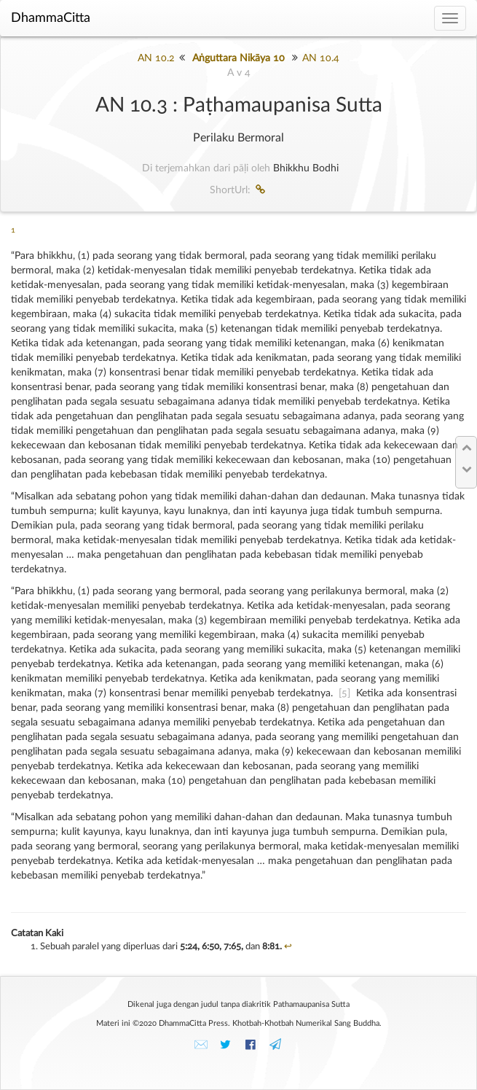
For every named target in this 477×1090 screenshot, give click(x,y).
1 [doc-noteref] (13, 230)
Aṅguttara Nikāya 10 (238, 58)
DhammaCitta (50, 18)
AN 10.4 (320, 58)
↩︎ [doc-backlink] (288, 946)
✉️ (201, 1045)
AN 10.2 (156, 58)
